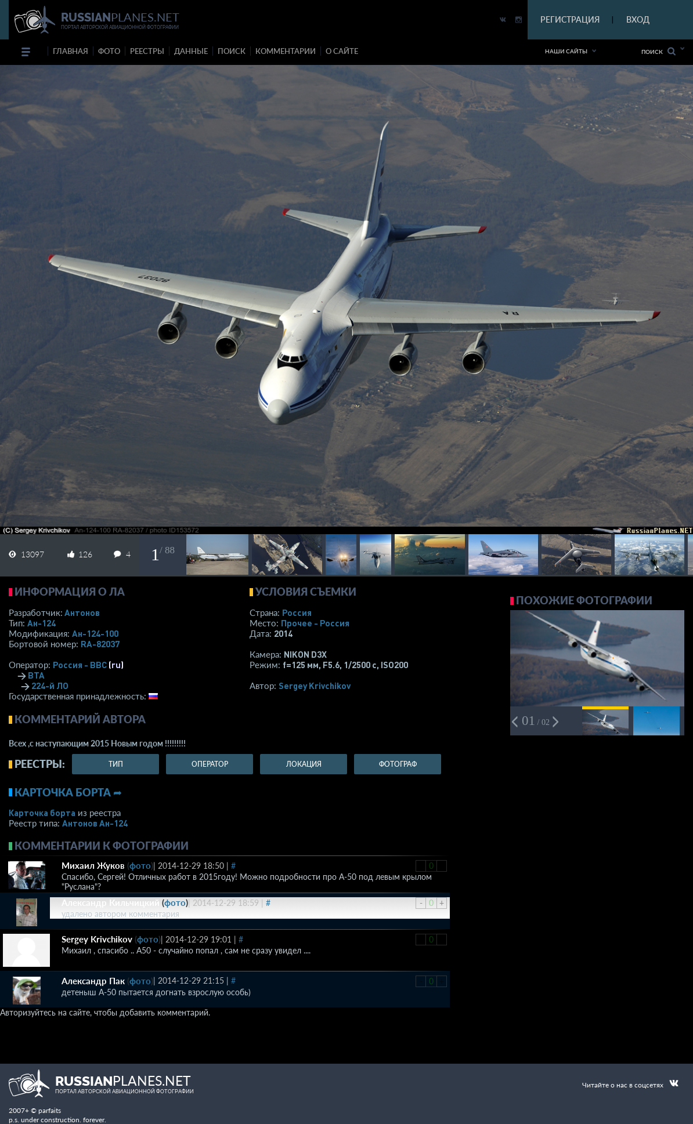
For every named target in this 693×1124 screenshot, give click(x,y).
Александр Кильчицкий (111, 902)
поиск (232, 51)
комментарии (285, 51)
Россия (297, 612)
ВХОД (637, 19)
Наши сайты (566, 51)
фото (109, 51)
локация (304, 764)
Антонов (82, 612)
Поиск (658, 51)
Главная (70, 51)
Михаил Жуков (93, 865)
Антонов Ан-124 (95, 823)
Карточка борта (42, 812)
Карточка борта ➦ (68, 792)
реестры (147, 51)
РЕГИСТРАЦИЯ (570, 19)
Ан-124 (41, 623)
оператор (210, 764)
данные (191, 51)
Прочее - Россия (315, 623)
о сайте (342, 51)
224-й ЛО (49, 685)
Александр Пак (93, 981)
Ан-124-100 (95, 633)
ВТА (36, 675)
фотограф (398, 764)
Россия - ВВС (80, 664)
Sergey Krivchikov (315, 685)
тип (116, 764)
